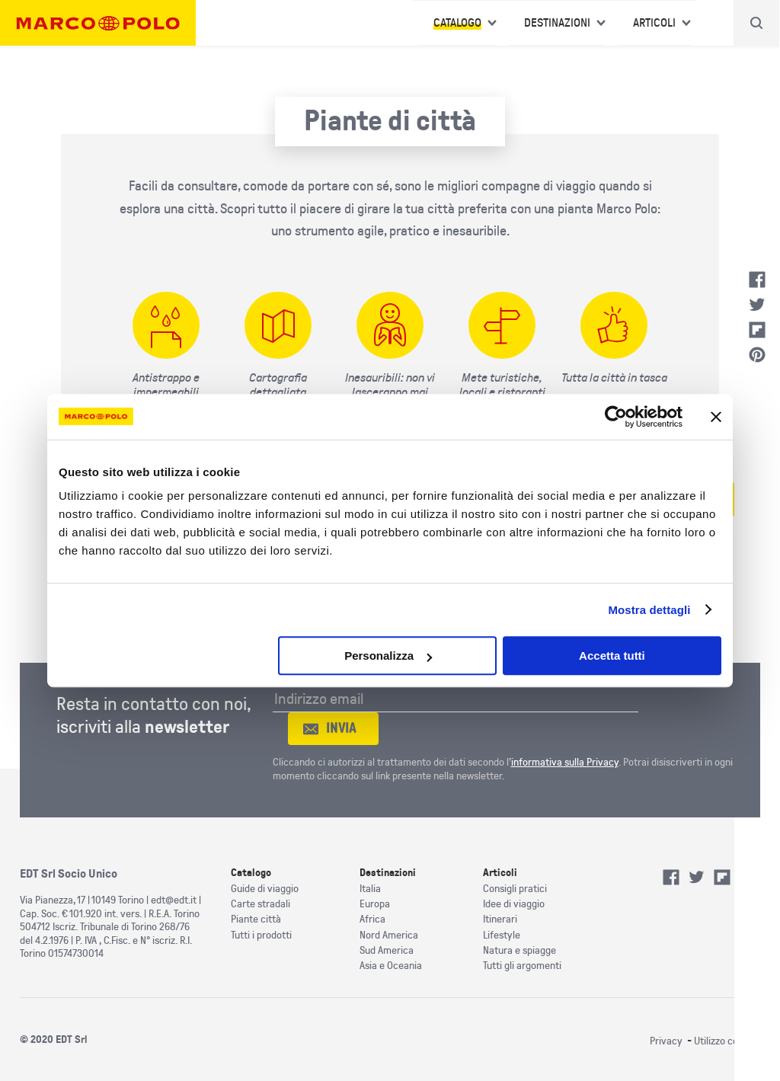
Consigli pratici (515, 888)
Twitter (757, 304)
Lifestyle (501, 935)
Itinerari (500, 919)
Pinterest (757, 355)
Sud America (387, 950)
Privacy (666, 1041)
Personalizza (388, 655)
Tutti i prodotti (261, 935)
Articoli (654, 23)
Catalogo (457, 23)
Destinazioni (557, 23)
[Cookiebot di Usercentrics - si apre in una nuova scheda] (615, 416)
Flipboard (757, 329)
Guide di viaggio (265, 888)
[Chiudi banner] (716, 416)
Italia (370, 888)
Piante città (256, 919)
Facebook (757, 279)
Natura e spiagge (519, 950)
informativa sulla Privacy (565, 762)
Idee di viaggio (514, 904)
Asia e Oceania (391, 965)
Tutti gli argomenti (522, 965)
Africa (372, 919)
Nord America (389, 935)
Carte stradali (260, 904)
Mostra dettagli (649, 609)
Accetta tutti (612, 655)
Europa (375, 904)
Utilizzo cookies (727, 1041)
